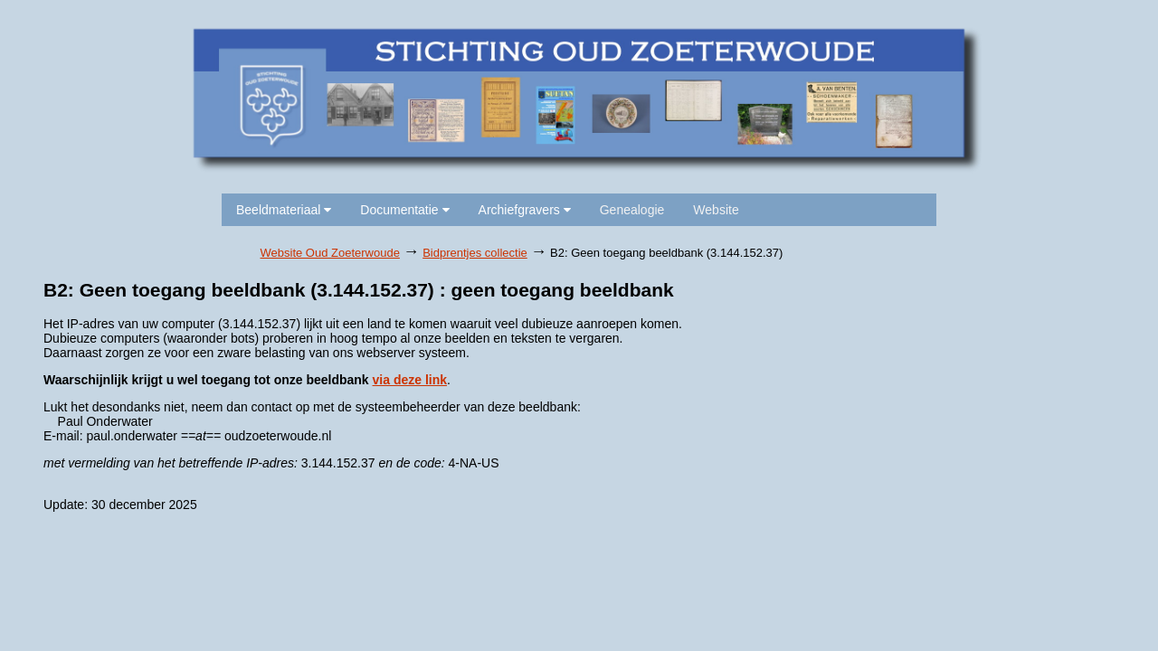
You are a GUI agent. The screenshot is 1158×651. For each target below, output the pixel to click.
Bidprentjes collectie (474, 252)
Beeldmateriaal (283, 210)
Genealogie (632, 210)
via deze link (410, 380)
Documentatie (404, 210)
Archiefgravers (525, 210)
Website (715, 210)
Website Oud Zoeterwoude (330, 252)
